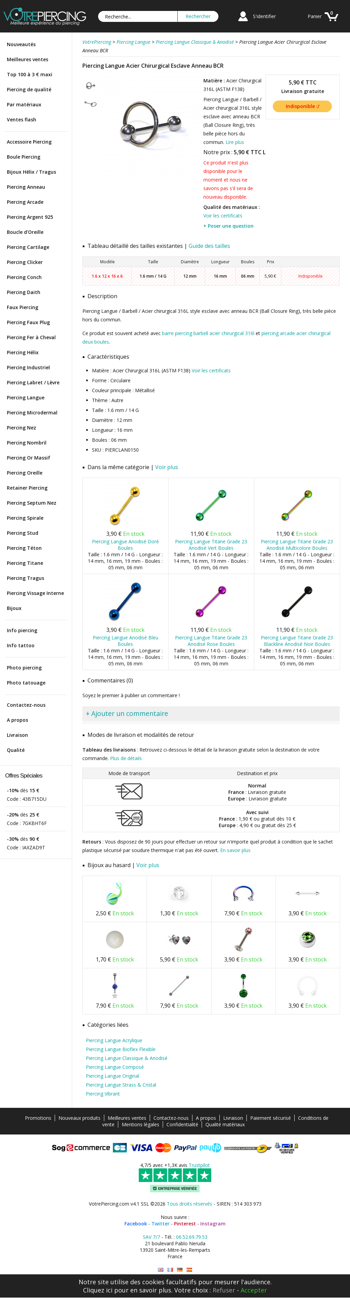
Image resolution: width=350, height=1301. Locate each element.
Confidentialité (182, 1124)
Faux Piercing (22, 307)
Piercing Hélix (23, 352)
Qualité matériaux (225, 1124)
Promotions (38, 1118)
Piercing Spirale (25, 518)
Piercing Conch (24, 277)
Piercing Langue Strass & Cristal (121, 1084)
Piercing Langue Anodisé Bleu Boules (125, 640)
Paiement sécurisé (270, 1118)
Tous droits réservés (189, 1203)
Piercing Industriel (28, 367)
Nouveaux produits (79, 1118)
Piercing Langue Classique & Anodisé (126, 1058)
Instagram (213, 1223)
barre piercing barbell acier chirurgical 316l (208, 333)
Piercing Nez (21, 427)
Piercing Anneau (26, 187)
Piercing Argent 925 (30, 217)
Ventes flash (21, 119)
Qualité (16, 750)
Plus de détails (126, 758)
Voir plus (166, 467)
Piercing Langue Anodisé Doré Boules (125, 544)
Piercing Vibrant (103, 1093)
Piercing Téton (24, 548)
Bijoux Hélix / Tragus (31, 172)
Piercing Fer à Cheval (31, 337)
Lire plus (235, 142)
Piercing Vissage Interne (35, 593)
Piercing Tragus (25, 578)
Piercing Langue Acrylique (114, 1040)
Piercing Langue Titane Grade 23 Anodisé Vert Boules (211, 544)
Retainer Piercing (27, 487)
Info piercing (22, 630)
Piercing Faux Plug (28, 322)
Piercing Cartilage (28, 247)
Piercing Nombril (26, 442)
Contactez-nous (26, 705)
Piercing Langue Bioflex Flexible (121, 1049)
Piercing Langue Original (112, 1076)
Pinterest (185, 1223)
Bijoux (14, 608)
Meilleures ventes (27, 59)
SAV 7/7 (151, 1237)
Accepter (254, 1290)
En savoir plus (235, 850)
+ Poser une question (228, 226)
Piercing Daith (23, 292)
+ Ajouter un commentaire (127, 713)
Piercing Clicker (25, 262)
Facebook (135, 1223)
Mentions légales (140, 1124)
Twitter (160, 1223)
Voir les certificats (222, 215)
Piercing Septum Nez (31, 503)
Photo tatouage (26, 682)
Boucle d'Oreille (25, 232)
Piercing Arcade (25, 202)
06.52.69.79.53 (191, 1237)
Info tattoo (21, 645)
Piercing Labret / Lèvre (33, 382)
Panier (315, 16)
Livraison (17, 735)
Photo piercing (24, 667)
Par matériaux (24, 104)
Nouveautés (21, 44)
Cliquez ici (97, 1290)
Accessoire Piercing (29, 141)
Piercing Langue (25, 397)
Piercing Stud (22, 533)
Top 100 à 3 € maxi (29, 74)
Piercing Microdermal (32, 412)
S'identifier (264, 16)
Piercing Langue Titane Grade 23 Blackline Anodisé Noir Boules (297, 640)
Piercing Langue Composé (115, 1067)
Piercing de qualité (29, 89)
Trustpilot (199, 1165)
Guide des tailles (209, 246)
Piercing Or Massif (28, 457)
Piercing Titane (25, 563)
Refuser (224, 1290)
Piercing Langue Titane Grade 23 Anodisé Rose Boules (211, 640)
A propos (17, 720)
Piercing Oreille (24, 472)
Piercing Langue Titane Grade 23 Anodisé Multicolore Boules (297, 544)
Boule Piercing (23, 157)
